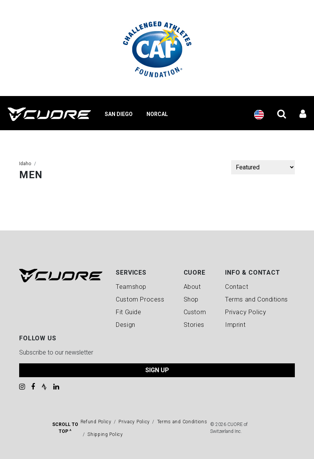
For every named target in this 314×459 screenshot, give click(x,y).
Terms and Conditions (256, 299)
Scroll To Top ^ (65, 428)
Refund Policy (96, 421)
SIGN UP (157, 370)
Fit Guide (128, 312)
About (192, 286)
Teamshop (131, 286)
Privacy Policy (245, 312)
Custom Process (140, 299)
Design (125, 324)
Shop (191, 299)
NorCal (157, 114)
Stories (194, 324)
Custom (195, 312)
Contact (236, 286)
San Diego (119, 114)
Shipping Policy (105, 434)
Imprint (235, 324)
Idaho (25, 163)
